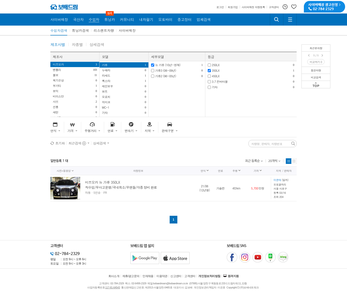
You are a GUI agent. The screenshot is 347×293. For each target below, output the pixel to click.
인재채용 (147, 276)
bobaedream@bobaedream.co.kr (170, 283)
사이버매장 (127, 30)
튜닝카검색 (80, 30)
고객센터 (189, 276)
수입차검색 (58, 30)
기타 (214, 87)
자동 (88, 192)
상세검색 (96, 45)
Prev (309, 55)
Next (322, 55)
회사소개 (114, 276)
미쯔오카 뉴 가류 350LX (102, 182)
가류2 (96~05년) (165, 76)
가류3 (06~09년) (165, 70)
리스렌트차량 (104, 30)
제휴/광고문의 (131, 276)
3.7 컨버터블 (220, 81)
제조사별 (57, 45)
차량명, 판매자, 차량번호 (266, 143)
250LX (216, 65)
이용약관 (161, 276)
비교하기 (316, 62)
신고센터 (175, 276)
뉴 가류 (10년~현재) (167, 65)
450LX (216, 76)
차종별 (77, 45)
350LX (216, 70)
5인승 (96, 192)
